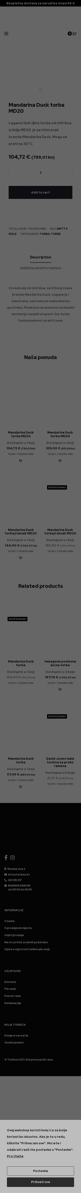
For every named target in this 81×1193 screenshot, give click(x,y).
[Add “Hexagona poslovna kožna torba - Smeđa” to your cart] (60, 689)
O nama (9, 921)
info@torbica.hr (19, 874)
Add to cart (40, 192)
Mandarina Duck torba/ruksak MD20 (21, 531)
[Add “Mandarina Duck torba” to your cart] (21, 786)
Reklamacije (12, 1003)
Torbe (56, 234)
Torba (45, 234)
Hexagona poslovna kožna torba (60, 663)
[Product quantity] (40, 173)
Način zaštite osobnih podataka (26, 942)
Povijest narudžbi (16, 1035)
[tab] (41, 257)
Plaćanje (10, 989)
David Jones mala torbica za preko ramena (60, 762)
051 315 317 (15, 880)
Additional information (40, 268)
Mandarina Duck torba (21, 663)
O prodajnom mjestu (18, 928)
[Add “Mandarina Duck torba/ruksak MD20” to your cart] (21, 557)
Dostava (10, 982)
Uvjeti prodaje (14, 935)
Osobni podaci (14, 1042)
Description (40, 257)
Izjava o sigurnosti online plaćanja (27, 949)
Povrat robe (12, 996)
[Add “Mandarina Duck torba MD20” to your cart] (21, 460)
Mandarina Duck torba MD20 (21, 434)
